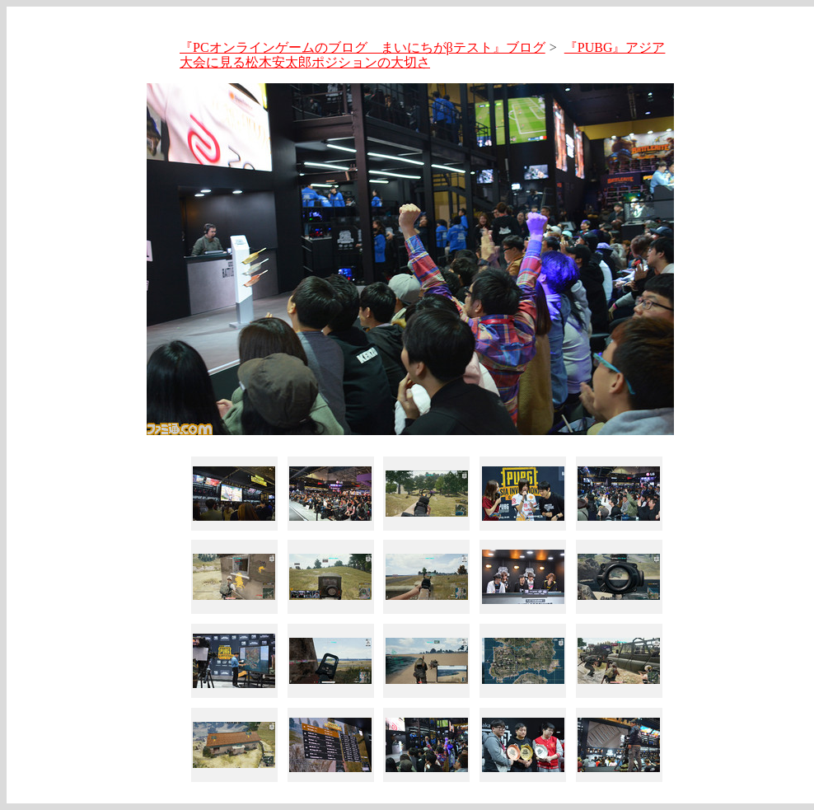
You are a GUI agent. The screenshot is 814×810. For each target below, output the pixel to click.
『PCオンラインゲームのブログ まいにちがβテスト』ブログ (362, 47)
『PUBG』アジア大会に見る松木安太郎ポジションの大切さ (422, 54)
